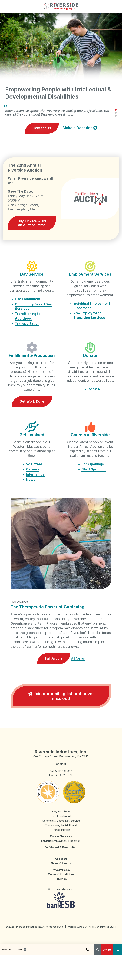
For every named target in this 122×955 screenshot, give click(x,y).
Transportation (27, 323)
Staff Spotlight (93, 469)
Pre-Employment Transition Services (89, 315)
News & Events (61, 863)
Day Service (32, 274)
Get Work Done (31, 401)
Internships (35, 474)
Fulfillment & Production (32, 355)
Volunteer (34, 464)
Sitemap (61, 879)
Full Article (53, 658)
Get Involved (31, 434)
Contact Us (42, 128)
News (4, 950)
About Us (61, 858)
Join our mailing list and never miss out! (61, 696)
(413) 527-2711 (63, 771)
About (11, 950)
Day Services (61, 811)
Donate (107, 949)
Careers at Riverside (90, 434)
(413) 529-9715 (64, 775)
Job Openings (92, 464)
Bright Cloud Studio (107, 927)
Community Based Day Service (61, 820)
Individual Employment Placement (61, 840)
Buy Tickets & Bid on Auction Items (32, 223)
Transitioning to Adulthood (28, 316)
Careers (32, 469)
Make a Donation (79, 128)
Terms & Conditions (61, 874)
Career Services (61, 836)
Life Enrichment (28, 299)
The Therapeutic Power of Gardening (47, 606)
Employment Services (90, 274)
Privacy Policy (61, 869)
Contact (19, 950)
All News (78, 658)
